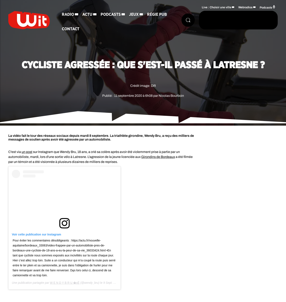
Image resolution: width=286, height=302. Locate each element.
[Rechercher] (188, 20)
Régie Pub (157, 14)
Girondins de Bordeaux (158, 157)
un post (27, 152)
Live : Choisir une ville (216, 7)
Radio (68, 14)
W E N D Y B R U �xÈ (65, 282)
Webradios (245, 7)
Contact (70, 29)
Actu (87, 14)
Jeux (134, 14)
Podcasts (111, 14)
